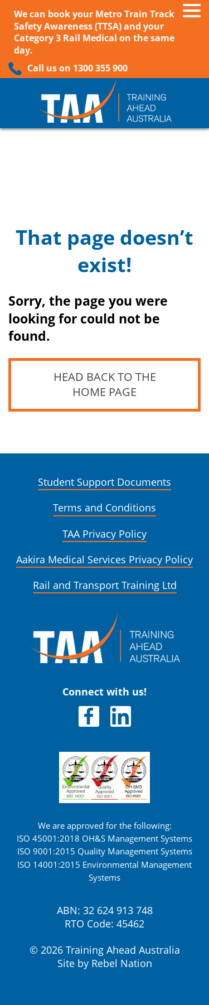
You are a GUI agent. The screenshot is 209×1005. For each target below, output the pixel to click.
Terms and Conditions (104, 508)
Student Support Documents (104, 482)
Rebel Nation (121, 963)
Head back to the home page (105, 384)
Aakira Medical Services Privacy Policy (104, 560)
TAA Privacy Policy (104, 534)
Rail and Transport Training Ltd (105, 585)
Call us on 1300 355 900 (77, 68)
